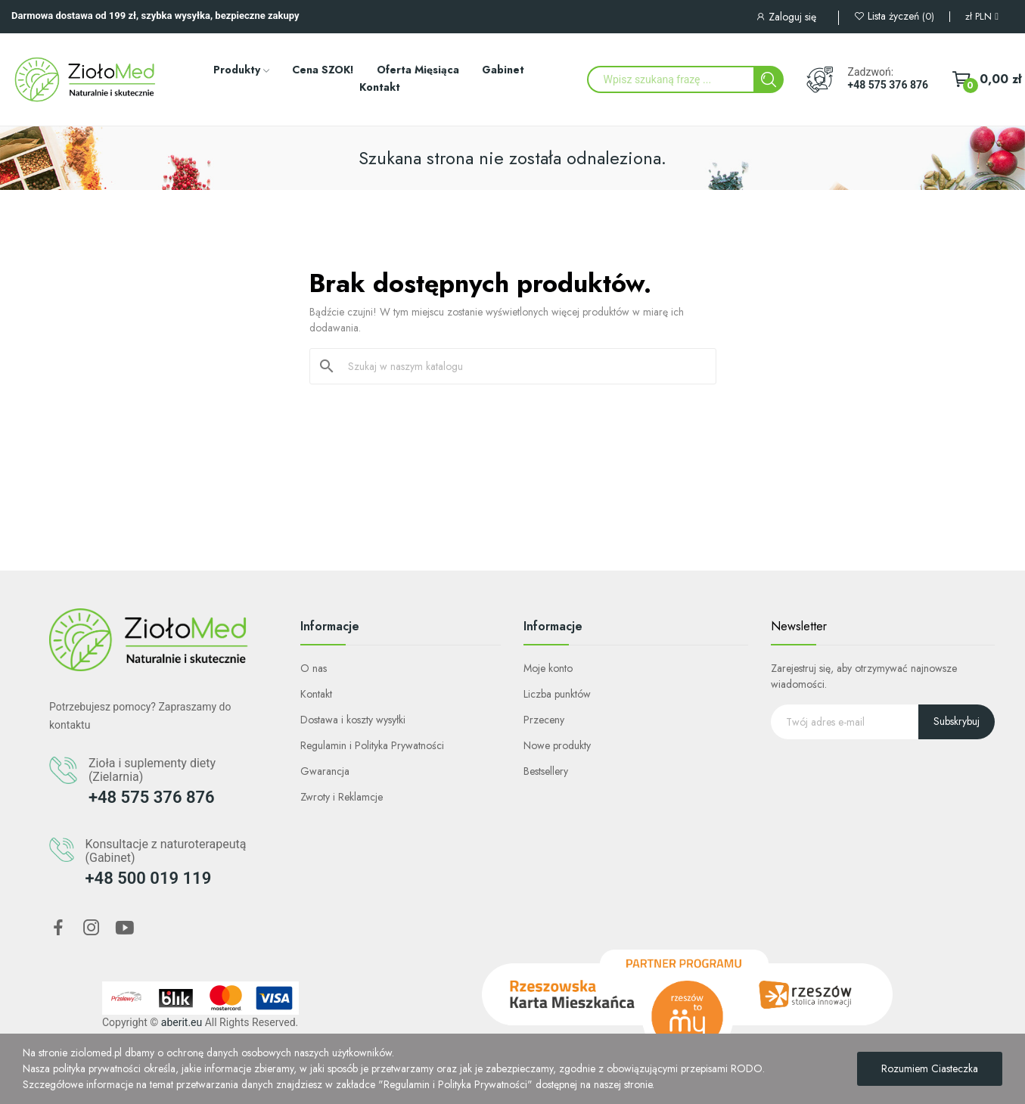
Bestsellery (545, 771)
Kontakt (316, 693)
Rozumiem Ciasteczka (929, 1068)
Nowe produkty (557, 745)
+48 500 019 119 (148, 878)
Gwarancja (324, 771)
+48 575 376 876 (888, 84)
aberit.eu (181, 1022)
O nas (313, 668)
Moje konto (548, 668)
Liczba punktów (557, 693)
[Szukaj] (522, 366)
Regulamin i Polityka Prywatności (372, 745)
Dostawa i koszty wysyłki (352, 719)
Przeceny (543, 719)
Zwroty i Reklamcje (341, 796)
